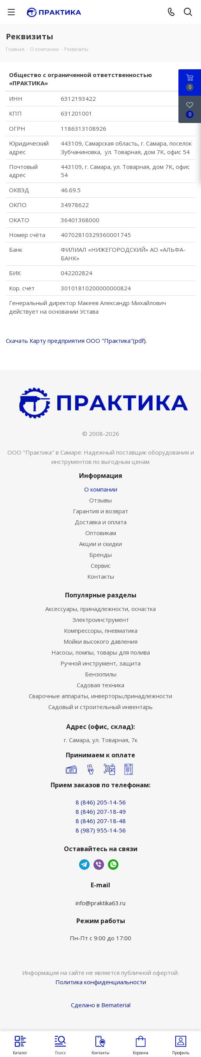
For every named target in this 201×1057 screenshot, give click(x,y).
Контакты (100, 576)
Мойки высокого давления (100, 641)
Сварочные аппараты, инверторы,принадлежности (100, 696)
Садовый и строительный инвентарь (100, 707)
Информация (100, 475)
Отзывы (100, 500)
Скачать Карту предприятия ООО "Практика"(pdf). (76, 340)
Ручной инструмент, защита (100, 663)
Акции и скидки (100, 544)
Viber (98, 864)
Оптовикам (100, 533)
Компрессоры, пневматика (101, 630)
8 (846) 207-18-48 (101, 821)
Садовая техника (100, 685)
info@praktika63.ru (100, 903)
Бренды (100, 554)
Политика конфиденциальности (100, 982)
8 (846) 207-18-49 (101, 811)
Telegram (84, 864)
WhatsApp (113, 864)
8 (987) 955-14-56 (101, 830)
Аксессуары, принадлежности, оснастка (100, 609)
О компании (100, 489)
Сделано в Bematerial (100, 1005)
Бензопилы (100, 674)
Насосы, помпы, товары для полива (100, 652)
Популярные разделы (100, 595)
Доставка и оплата (101, 522)
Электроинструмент (100, 619)
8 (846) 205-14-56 (101, 802)
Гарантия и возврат (100, 511)
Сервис (101, 565)
